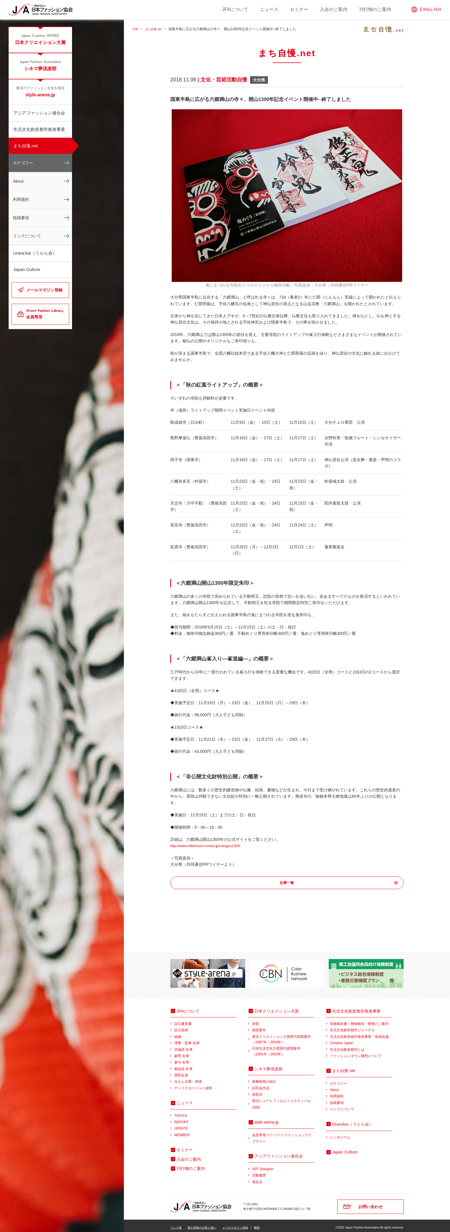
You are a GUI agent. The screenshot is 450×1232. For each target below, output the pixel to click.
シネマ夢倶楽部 (40, 65)
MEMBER (182, 1131)
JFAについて (235, 9)
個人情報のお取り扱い (202, 1223)
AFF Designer (262, 1165)
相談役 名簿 (183, 1065)
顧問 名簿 (181, 1052)
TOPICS (180, 1112)
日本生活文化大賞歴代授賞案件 (283, 1048)
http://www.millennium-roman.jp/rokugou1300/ (211, 845)
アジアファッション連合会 (39, 112)
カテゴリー (23, 163)
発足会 (257, 1178)
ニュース (269, 9)
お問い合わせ (370, 1203)
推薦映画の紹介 (264, 1078)
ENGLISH (430, 10)
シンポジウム (340, 1134)
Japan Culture (26, 269)
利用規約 (21, 199)
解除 (257, 1223)
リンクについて (27, 236)
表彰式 (257, 1091)
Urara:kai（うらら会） (35, 253)
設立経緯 (181, 1026)
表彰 (255, 1020)
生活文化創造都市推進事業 (39, 129)
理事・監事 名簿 (186, 1039)
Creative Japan (341, 1039)
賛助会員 (181, 1071)
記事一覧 (287, 883)
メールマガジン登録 (44, 290)
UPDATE (181, 1125)
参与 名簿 (181, 1059)
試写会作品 (260, 1084)
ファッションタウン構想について (356, 1052)
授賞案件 (259, 1026)
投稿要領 (21, 217)
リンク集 (176, 1223)
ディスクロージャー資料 (193, 1084)
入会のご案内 (333, 9)
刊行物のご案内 (375, 9)
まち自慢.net (25, 145)
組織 (177, 1033)
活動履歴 (259, 1172)
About (18, 181)
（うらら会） (352, 1120)
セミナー (299, 9)
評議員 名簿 (183, 1046)
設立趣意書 (183, 1020)
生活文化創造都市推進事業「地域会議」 (361, 1033)
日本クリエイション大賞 (40, 39)
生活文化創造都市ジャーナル (352, 1026)
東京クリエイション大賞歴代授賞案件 (283, 1036)
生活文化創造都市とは (347, 1046)
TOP (136, 29)
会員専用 (45, 313)
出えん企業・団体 (188, 1078)
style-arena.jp (40, 91)
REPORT (181, 1118)
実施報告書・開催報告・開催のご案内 (359, 1020)
